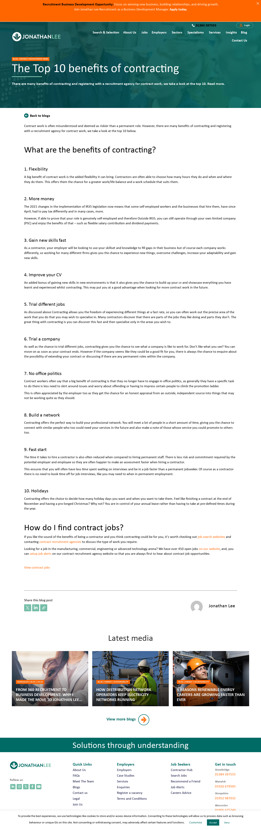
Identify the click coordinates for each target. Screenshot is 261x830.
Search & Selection (106, 32)
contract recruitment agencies (60, 541)
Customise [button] (195, 822)
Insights (231, 32)
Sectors (177, 32)
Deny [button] (227, 822)
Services (215, 32)
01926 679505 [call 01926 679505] (225, 786)
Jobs (144, 32)
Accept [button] (213, 822)
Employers (159, 32)
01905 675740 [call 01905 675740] (225, 810)
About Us (129, 32)
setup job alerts (40, 553)
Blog (244, 32)
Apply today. (178, 9)
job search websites (211, 536)
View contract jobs (37, 567)
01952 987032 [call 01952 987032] (225, 798)
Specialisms (195, 32)
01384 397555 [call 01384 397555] (225, 774)
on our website (209, 549)
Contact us (239, 40)
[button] (244, 25)
